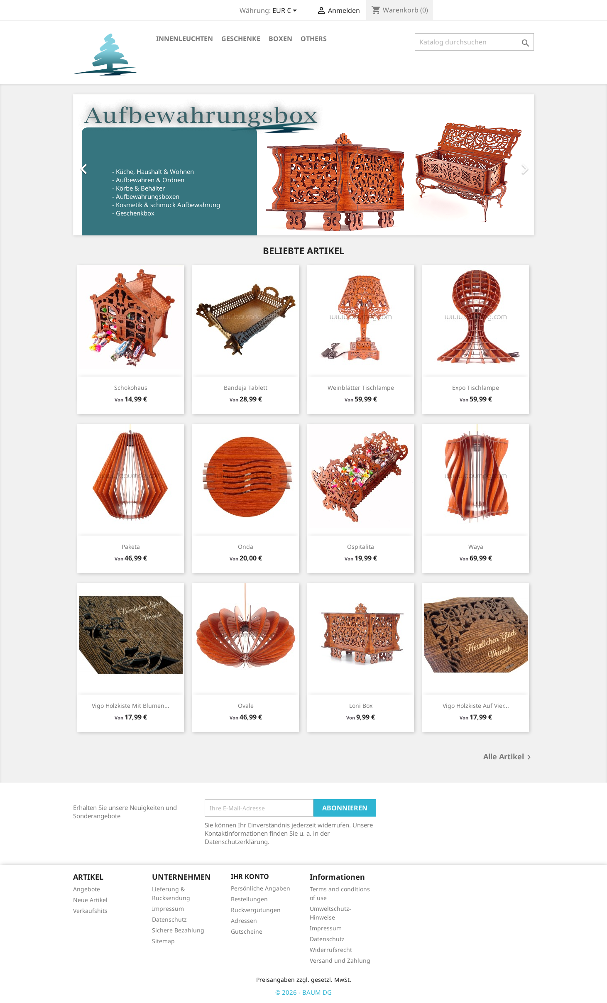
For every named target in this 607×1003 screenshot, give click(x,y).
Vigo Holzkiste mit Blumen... (130, 705)
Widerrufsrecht (331, 950)
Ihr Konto (250, 876)
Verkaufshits (90, 911)
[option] (303, 164)
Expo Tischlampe (475, 387)
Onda (245, 546)
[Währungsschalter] (286, 11)
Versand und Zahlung (340, 960)
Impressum (168, 908)
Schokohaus (130, 387)
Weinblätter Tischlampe (361, 387)
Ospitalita (360, 546)
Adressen (244, 921)
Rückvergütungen (256, 910)
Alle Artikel (508, 757)
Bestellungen (249, 899)
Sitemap (163, 941)
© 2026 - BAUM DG (303, 992)
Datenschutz (169, 919)
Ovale (246, 705)
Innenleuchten (184, 38)
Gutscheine (246, 931)
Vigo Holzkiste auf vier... (476, 705)
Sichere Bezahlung (178, 930)
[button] (107, 164)
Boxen (280, 38)
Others (314, 38)
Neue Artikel (90, 900)
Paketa (131, 546)
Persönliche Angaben (260, 888)
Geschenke (240, 38)
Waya (475, 546)
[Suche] (474, 42)
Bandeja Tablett (245, 387)
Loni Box (360, 705)
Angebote (86, 889)
